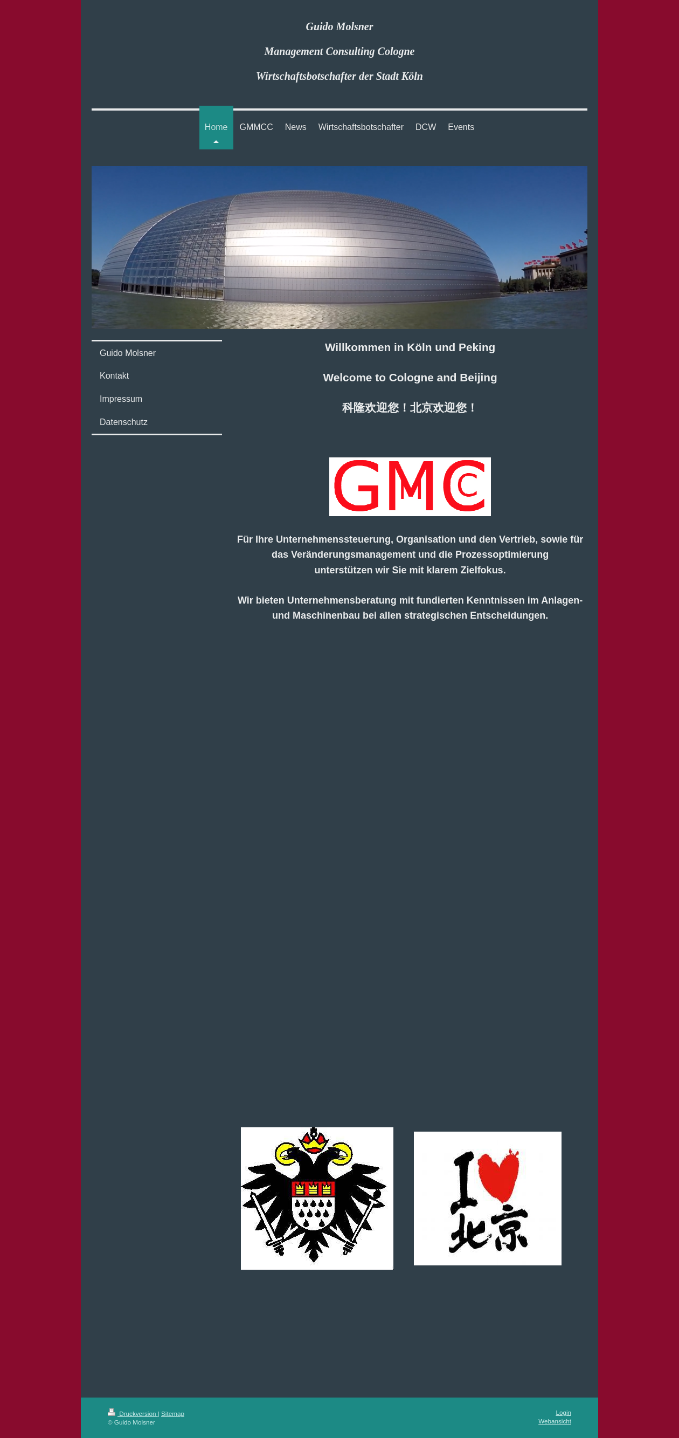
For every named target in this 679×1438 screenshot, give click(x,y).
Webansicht (554, 1421)
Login (563, 1412)
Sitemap (172, 1413)
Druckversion (133, 1413)
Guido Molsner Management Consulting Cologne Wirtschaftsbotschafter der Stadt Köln (339, 51)
